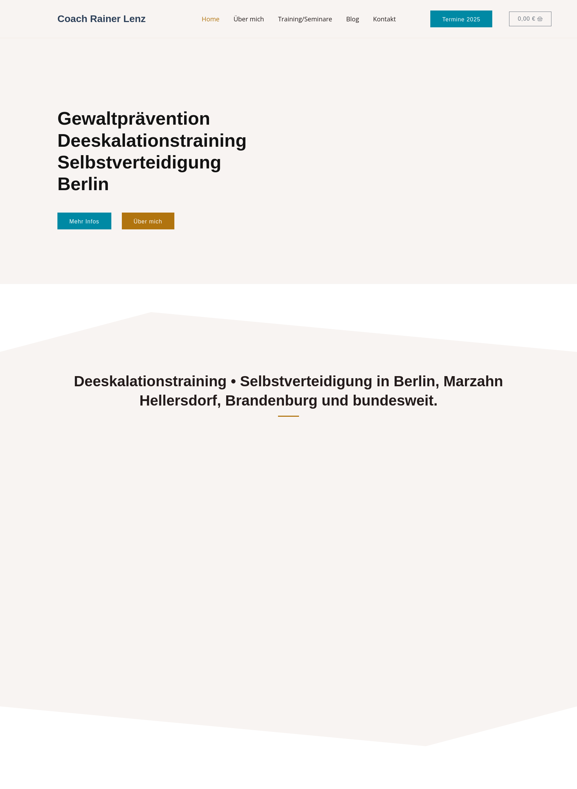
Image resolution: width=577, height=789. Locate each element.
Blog (352, 19)
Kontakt (384, 19)
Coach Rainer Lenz (101, 18)
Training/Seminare (305, 19)
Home (211, 19)
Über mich (249, 19)
